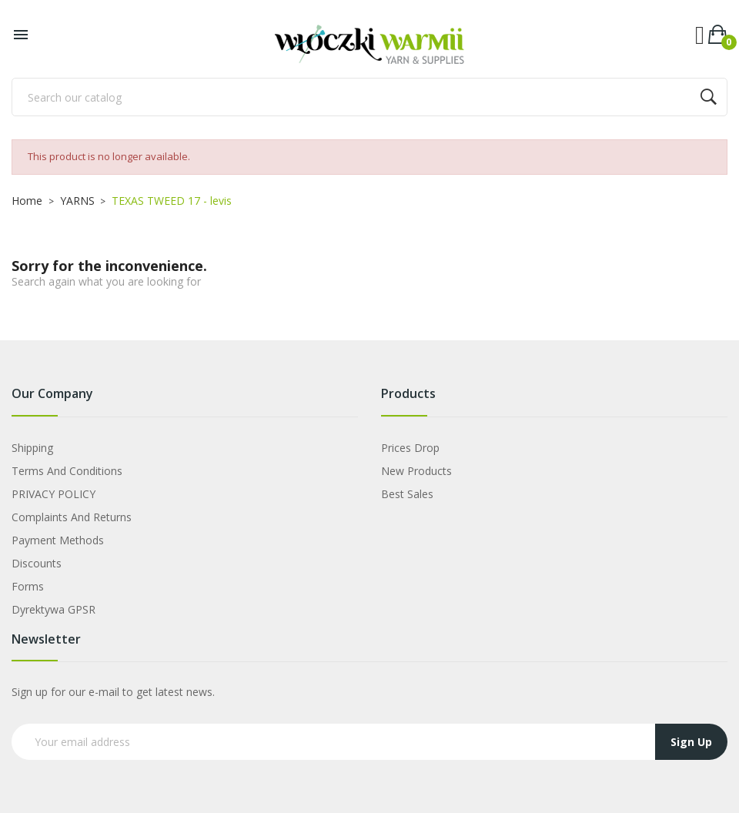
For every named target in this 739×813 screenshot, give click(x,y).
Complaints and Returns (72, 517)
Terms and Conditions (67, 470)
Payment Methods (58, 540)
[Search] (369, 97)
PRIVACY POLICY (53, 494)
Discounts (37, 563)
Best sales (407, 494)
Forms (28, 586)
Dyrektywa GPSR (53, 609)
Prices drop (410, 447)
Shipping (32, 447)
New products (416, 470)
